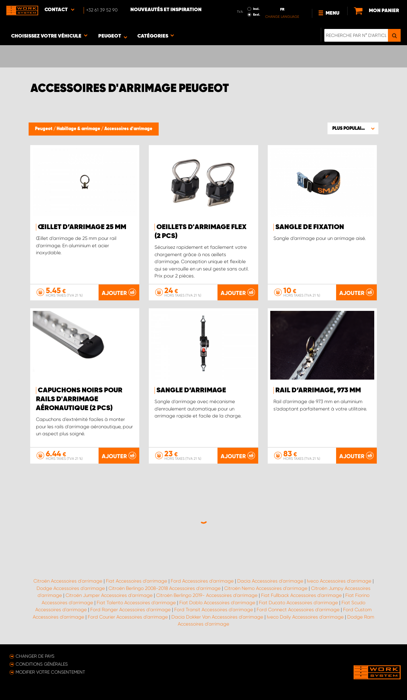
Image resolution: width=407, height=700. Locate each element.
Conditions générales (42, 664)
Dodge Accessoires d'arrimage (71, 588)
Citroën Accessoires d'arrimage (67, 581)
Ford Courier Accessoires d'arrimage (128, 617)
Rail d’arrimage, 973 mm (318, 390)
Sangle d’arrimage (191, 390)
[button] (353, 128)
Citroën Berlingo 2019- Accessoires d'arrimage (207, 595)
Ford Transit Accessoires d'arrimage (213, 609)
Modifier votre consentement (50, 672)
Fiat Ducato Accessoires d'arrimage (298, 603)
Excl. (256, 14)
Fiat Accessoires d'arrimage (136, 581)
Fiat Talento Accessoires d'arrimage (136, 603)
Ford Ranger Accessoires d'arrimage (130, 609)
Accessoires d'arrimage (128, 129)
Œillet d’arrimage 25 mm (82, 227)
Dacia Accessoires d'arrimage (270, 581)
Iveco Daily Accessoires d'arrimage (305, 617)
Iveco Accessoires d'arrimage (339, 581)
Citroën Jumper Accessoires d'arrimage (109, 595)
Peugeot (44, 129)
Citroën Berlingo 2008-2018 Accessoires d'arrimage (164, 588)
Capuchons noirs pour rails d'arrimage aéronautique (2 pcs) (79, 399)
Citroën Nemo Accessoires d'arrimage (265, 588)
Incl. (256, 8)
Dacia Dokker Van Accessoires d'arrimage (217, 617)
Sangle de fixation (309, 227)
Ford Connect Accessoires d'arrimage (298, 609)
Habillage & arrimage (79, 129)
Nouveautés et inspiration (166, 9)
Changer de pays (35, 656)
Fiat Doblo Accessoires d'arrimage (217, 603)
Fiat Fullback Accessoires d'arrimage (301, 595)
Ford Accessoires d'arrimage (202, 581)
